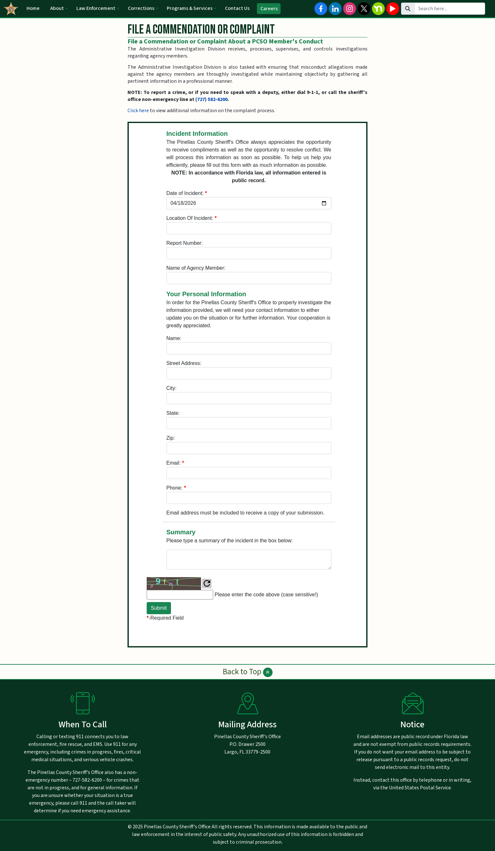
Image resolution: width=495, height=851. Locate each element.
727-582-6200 (87, 780)
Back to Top (248, 671)
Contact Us (237, 8)
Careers (269, 8)
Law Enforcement (95, 8)
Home (33, 8)
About (57, 8)
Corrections (141, 8)
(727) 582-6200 (211, 99)
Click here (138, 110)
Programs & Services (190, 8)
